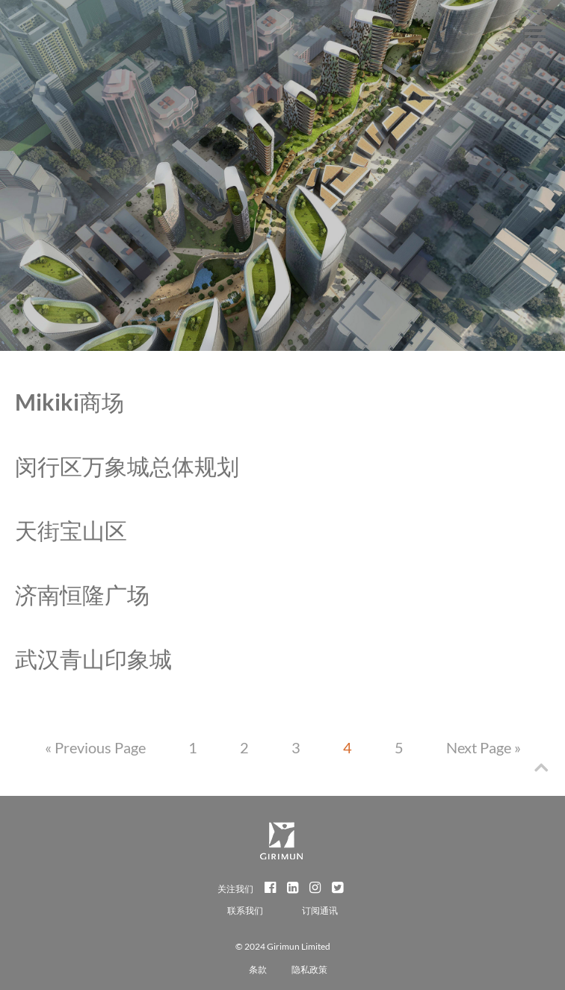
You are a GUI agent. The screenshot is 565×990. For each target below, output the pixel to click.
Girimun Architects (43, 41)
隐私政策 (309, 969)
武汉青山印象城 (93, 658)
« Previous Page (95, 748)
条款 (258, 969)
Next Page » (483, 748)
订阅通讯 (320, 910)
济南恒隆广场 (82, 594)
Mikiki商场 (69, 401)
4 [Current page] (347, 748)
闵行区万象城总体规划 (127, 465)
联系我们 (246, 910)
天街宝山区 (71, 530)
